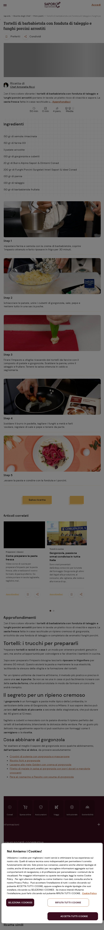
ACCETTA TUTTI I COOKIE (74, 916)
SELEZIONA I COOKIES (20, 902)
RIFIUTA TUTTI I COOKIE (68, 902)
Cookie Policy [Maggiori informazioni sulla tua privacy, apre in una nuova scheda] (89, 893)
